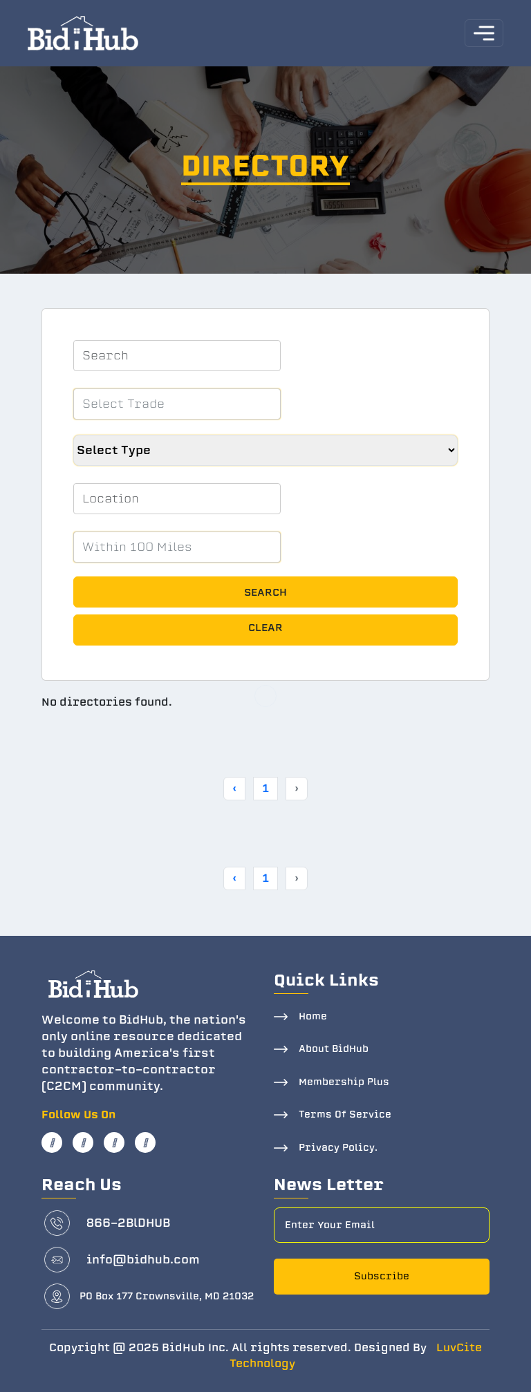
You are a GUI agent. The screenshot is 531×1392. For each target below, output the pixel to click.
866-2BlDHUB (128, 1223)
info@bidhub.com (143, 1260)
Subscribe (381, 1276)
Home (313, 1016)
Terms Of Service (345, 1114)
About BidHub (334, 1048)
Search (265, 592)
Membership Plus (344, 1082)
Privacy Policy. (338, 1147)
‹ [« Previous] (234, 788)
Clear (265, 627)
